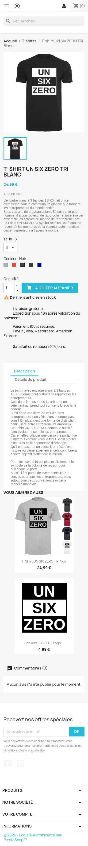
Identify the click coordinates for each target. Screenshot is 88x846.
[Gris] (7, 266)
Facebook (7, 763)
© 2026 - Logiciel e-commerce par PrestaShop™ (32, 837)
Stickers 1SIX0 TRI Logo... (44, 643)
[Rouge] (15, 266)
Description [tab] (24, 371)
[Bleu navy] (40, 266)
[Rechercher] (44, 21)
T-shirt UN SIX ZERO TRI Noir (44, 561)
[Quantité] (9, 288)
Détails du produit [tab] (31, 379)
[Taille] (10, 247)
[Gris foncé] (32, 266)
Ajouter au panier (50, 288)
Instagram (20, 763)
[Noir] (23, 266)
